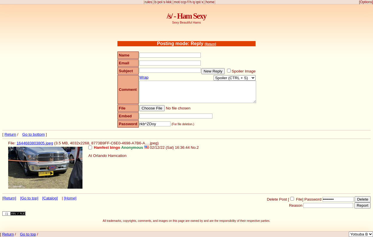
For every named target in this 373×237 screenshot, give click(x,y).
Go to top (28, 234)
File (299, 199)
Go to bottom (33, 134)
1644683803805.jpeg (35, 143)
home (210, 2)
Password (313, 199)
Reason (295, 205)
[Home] (70, 198)
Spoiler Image (244, 71)
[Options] (366, 2)
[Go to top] (29, 198)
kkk (169, 2)
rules (148, 2)
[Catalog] (50, 198)
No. (194, 147)
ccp (183, 2)
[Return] (210, 44)
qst (198, 2)
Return (10, 134)
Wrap (144, 77)
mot (177, 2)
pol (160, 2)
